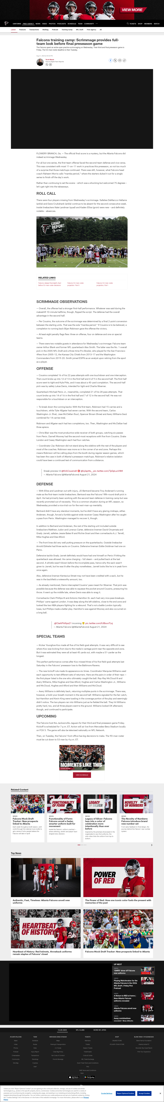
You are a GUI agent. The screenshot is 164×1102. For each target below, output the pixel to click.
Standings (35, 1059)
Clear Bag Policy (58, 1051)
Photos (16, 1048)
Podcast (15, 1051)
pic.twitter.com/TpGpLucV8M (108, 470)
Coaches (35, 1063)
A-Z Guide (58, 1048)
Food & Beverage (58, 1059)
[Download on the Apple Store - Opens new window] (73, 1077)
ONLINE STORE (117, 1040)
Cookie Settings (106, 1093)
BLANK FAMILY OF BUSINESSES (144, 1037)
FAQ (87, 1066)
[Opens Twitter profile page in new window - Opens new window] (47, 64)
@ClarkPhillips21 (63, 623)
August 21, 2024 (88, 474)
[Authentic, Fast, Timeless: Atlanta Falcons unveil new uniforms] (46, 882)
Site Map (15, 1063)
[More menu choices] (97, 23)
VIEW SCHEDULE (82, 775)
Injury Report (35, 1051)
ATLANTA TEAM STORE (117, 1044)
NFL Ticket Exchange (87, 1059)
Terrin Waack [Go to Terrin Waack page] (50, 59)
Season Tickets (87, 1048)
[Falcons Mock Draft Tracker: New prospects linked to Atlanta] (118, 932)
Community (15, 1059)
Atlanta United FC (144, 1044)
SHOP (117, 1037)
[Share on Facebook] (111, 62)
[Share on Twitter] (115, 62)
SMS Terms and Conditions (87, 1070)
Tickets (88, 1044)
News (15, 1040)
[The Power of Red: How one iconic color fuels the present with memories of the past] (118, 882)
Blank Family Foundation (143, 1040)
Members (88, 1040)
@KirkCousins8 (69, 470)
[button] (133, 970)
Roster (35, 1044)
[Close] (160, 1093)
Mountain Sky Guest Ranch (144, 1048)
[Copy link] (124, 60)
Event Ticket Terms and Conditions (87, 1063)
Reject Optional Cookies (125, 1093)
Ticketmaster (88, 1051)
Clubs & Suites (87, 1055)
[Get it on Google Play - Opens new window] (89, 1078)
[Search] (128, 23)
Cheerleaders (16, 1055)
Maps (58, 1040)
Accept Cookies (144, 1093)
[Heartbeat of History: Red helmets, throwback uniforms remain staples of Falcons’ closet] (46, 933)
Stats (35, 1048)
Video (16, 1044)
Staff (35, 1066)
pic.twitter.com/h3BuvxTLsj (99, 623)
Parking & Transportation (58, 1044)
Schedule (35, 1040)
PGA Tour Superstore (143, 1051)
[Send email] (120, 62)
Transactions (35, 1055)
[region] (82, 1093)
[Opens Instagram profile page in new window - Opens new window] (50, 64)
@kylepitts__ (87, 470)
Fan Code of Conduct (58, 1055)
